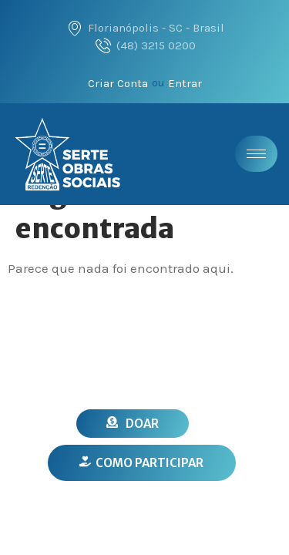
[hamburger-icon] (256, 154)
